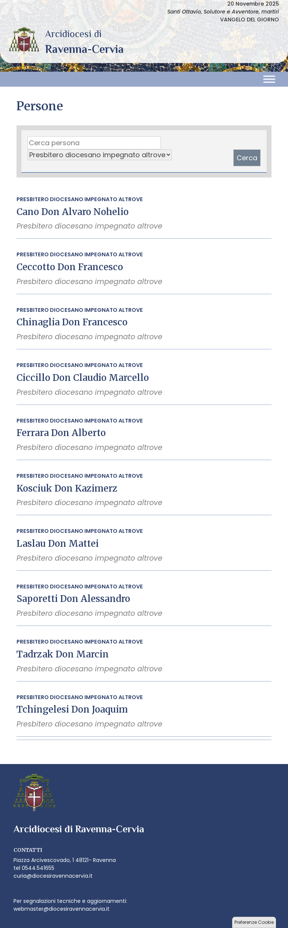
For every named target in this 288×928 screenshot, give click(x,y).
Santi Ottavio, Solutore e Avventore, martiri (223, 11)
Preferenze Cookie (254, 922)
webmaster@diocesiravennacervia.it (62, 909)
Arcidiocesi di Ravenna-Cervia (84, 49)
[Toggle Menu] (269, 79)
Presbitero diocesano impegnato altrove (79, 199)
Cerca (247, 157)
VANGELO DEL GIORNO (249, 19)
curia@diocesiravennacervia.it (53, 876)
